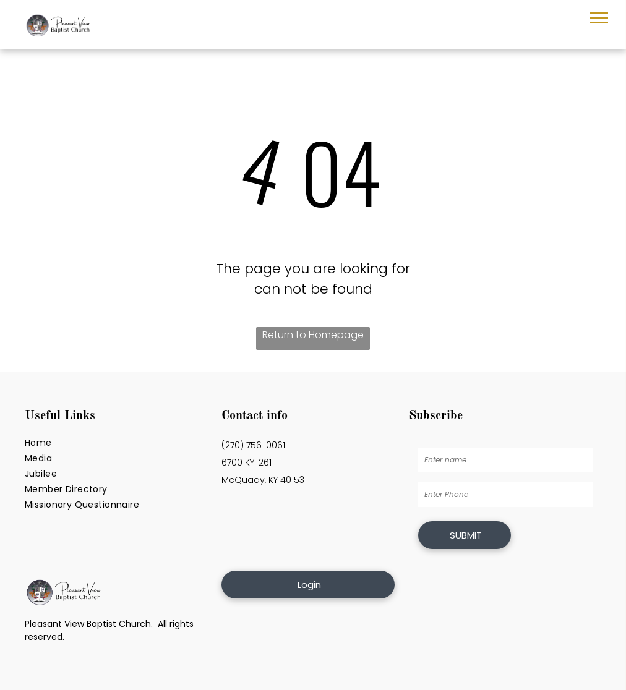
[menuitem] (116, 443)
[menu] (599, 18)
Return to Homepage (313, 335)
